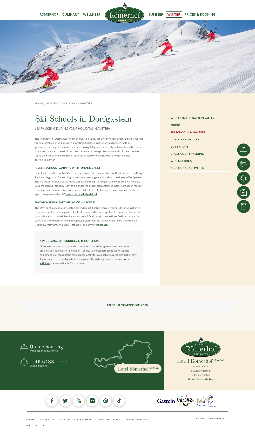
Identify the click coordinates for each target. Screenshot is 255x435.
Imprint (31, 419)
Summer (156, 14)
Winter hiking (181, 160)
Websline (220, 418)
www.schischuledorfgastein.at (79, 194)
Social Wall (114, 419)
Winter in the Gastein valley (192, 117)
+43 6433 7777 (59, 363)
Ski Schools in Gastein (188, 132)
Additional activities (187, 167)
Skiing (175, 125)
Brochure (32, 425)
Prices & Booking (199, 14)
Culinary (70, 14)
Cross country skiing (187, 153)
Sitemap (99, 419)
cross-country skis (63, 258)
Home (39, 103)
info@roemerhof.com (201, 379)
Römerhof (49, 14)
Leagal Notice (47, 419)
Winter (52, 103)
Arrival (129, 419)
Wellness (91, 14)
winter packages (99, 224)
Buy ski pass (180, 146)
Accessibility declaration (75, 419)
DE (43, 425)
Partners (143, 419)
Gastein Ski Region (185, 139)
